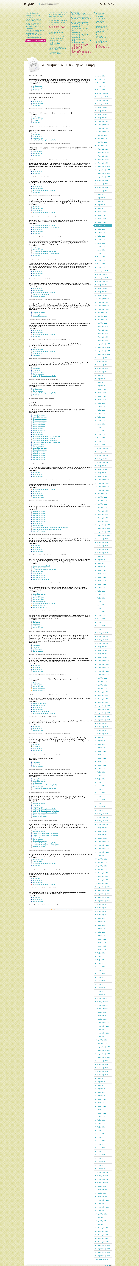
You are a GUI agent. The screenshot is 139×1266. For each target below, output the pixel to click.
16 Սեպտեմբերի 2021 (102, 894)
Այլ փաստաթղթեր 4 (39, 430)
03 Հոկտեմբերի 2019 (102, 1242)
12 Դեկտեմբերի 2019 (102, 1207)
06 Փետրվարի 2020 (101, 1182)
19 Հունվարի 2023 (101, 650)
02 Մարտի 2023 (100, 629)
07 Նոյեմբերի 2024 (101, 323)
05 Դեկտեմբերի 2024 (102, 309)
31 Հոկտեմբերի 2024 (102, 326)
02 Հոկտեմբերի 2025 (102, 163)
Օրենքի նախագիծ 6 (39, 459)
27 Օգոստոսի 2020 (101, 1061)
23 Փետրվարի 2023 (101, 633)
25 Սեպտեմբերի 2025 (102, 166)
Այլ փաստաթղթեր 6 (39, 423)
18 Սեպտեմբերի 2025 (102, 170)
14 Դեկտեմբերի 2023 (102, 486)
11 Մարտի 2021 (100, 991)
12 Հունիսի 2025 (100, 218)
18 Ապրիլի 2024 (100, 424)
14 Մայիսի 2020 (100, 1123)
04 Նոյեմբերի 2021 (101, 869)
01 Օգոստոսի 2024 (101, 372)
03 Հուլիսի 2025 (100, 208)
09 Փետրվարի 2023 (101, 640)
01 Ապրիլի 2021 (100, 981)
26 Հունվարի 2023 (101, 647)
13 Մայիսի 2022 (100, 775)
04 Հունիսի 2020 (100, 1113)
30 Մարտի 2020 (100, 1151)
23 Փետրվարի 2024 (101, 452)
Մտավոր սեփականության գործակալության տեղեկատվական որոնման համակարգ (81, 24)
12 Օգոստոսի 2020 (101, 1071)
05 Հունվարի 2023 (101, 657)
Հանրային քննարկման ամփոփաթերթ (46, 227)
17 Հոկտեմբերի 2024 (102, 333)
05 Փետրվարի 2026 (101, 104)
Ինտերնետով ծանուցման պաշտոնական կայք (102, 36)
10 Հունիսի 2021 (100, 946)
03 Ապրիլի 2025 (100, 253)
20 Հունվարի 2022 (101, 831)
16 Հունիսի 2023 (100, 577)
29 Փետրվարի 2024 (101, 448)
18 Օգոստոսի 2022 (101, 727)
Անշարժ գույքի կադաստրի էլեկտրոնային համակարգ (100, 20)
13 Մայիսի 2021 (100, 960)
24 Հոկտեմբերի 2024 (102, 330)
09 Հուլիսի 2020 (100, 1092)
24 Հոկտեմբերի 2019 (102, 1231)
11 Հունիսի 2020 (100, 1109)
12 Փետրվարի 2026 (101, 100)
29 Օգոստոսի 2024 (101, 358)
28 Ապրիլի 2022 (100, 782)
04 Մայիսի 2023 (100, 598)
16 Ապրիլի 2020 (100, 1137)
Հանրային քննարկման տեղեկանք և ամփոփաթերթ (50, 527)
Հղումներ (111, 3)
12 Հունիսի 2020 (100, 1106)
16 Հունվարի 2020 (101, 1193)
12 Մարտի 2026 (100, 86)
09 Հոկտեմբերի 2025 (102, 159)
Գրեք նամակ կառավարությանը (32, 12)
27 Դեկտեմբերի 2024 (102, 298)
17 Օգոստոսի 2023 (101, 546)
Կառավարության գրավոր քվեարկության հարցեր (57, 27)
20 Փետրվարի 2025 (101, 274)
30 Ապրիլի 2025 (100, 239)
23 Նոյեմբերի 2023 (101, 497)
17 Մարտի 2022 (100, 803)
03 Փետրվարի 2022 (101, 824)
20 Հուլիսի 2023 (100, 559)
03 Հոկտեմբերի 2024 (102, 340)
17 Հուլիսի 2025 (100, 201)
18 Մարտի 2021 (100, 988)
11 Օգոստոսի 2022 (101, 730)
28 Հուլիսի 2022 (100, 737)
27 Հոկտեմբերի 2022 (102, 692)
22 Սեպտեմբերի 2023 (102, 528)
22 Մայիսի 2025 (100, 229)
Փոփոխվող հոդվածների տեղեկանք (45, 785)
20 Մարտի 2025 (100, 260)
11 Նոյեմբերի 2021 (101, 866)
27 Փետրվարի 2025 (101, 271)
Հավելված (36, 120)
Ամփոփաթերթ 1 (38, 372)
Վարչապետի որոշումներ (57, 14)
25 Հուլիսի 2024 (100, 375)
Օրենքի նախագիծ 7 (39, 455)
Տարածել (107, 1265)
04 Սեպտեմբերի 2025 (102, 177)
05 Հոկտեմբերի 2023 (102, 521)
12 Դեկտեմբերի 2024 (102, 305)
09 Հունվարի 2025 (101, 295)
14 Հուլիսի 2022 (100, 744)
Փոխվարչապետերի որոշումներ (55, 17)
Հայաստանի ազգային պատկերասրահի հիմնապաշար (103, 26)
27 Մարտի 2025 (100, 257)
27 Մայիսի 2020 (100, 1116)
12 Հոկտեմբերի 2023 (102, 518)
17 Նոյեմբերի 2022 (101, 681)
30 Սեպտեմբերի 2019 (102, 1245)
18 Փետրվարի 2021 (101, 1001)
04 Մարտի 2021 (100, 995)
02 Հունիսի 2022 (100, 765)
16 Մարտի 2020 (100, 1162)
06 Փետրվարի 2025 (101, 281)
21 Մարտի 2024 (100, 438)
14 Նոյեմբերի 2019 (101, 1221)
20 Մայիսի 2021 (100, 956)
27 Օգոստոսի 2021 (101, 904)
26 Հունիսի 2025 (100, 211)
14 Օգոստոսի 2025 (101, 187)
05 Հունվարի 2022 (101, 838)
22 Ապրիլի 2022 (100, 786)
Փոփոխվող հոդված (39, 601)
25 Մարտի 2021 (100, 984)
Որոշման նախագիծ (40, 316)
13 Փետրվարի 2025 (101, 278)
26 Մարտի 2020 (100, 1155)
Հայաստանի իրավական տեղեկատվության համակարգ (80, 36)
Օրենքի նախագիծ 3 (39, 453)
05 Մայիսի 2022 (100, 779)
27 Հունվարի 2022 (101, 827)
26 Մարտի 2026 (100, 79)
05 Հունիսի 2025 (100, 222)
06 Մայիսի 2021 (100, 963)
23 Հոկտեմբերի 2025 (102, 152)
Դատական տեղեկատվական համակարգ (101, 41)
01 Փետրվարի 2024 (101, 462)
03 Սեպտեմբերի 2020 (102, 1057)
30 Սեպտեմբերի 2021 (102, 887)
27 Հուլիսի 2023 (100, 556)
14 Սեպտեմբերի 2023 (102, 532)
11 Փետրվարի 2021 (101, 1005)
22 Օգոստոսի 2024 (101, 361)
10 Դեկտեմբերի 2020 (102, 1033)
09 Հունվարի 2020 (101, 1196)
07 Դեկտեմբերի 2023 (102, 490)
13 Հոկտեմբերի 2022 (102, 699)
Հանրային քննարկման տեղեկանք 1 (45, 438)
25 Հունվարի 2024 (101, 466)
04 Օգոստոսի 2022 (101, 734)
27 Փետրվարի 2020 (101, 1172)
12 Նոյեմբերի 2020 (101, 1043)
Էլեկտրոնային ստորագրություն (36, 40)
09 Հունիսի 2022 (100, 761)
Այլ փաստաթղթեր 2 (39, 421)
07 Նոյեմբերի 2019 (101, 1224)
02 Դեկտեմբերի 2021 (102, 855)
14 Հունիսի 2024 (100, 396)
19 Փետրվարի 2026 (101, 97)
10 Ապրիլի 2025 (100, 250)
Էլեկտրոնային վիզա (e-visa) (80, 28)
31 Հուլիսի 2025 (100, 194)
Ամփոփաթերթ (38, 88)
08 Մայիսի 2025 (100, 236)
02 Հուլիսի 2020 (100, 1095)
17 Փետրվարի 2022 (101, 817)
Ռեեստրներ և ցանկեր (56, 38)
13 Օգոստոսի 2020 (101, 1068)
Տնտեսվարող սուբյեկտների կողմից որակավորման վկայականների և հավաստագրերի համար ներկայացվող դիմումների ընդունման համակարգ (35, 34)
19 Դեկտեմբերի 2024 (102, 302)
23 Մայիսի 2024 (100, 406)
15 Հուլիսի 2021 (100, 925)
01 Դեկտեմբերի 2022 (102, 674)
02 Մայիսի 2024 (100, 417)
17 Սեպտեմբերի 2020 (102, 1050)
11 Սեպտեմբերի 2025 (102, 173)
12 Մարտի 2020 (100, 1165)
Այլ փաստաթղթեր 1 (39, 419)
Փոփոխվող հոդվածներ (41, 294)
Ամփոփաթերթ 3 (38, 446)
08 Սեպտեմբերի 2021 (102, 897)
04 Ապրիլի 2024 (100, 431)
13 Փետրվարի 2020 (101, 1179)
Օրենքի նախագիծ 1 (39, 452)
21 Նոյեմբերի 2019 (101, 1217)
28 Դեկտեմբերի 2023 (102, 479)
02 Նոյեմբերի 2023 (101, 507)
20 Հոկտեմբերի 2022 (102, 695)
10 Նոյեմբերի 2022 (101, 685)
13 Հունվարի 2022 (101, 834)
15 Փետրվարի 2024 (101, 455)
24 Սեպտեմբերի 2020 (102, 1047)
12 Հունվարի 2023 (101, 653)
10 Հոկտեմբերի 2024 (102, 337)
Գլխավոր (103, 3)
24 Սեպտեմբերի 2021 (102, 890)
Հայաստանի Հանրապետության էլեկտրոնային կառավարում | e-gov (41, 4)
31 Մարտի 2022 (100, 796)
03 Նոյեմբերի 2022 (101, 688)
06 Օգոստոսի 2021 (101, 914)
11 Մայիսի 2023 (100, 594)
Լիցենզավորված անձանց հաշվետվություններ (34, 23)
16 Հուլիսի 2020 (100, 1085)
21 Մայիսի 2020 (100, 1120)
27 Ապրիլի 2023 (100, 601)
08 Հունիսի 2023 (100, 580)
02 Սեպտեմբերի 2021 (102, 901)
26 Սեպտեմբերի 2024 (102, 344)
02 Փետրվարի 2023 (101, 643)
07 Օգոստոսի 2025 (101, 191)
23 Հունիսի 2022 (100, 754)
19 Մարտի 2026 (100, 83)
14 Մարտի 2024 (100, 441)
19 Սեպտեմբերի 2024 (102, 347)
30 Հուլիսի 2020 (100, 1078)
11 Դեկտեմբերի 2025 (102, 128)
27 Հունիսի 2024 (100, 389)
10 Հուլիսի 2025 (100, 205)
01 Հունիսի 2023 (100, 584)
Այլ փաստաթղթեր (39, 605)
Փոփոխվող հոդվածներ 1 (41, 579)
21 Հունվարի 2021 (101, 1015)
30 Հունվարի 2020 (101, 1186)
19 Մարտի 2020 (100, 1158)
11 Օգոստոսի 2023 (101, 549)
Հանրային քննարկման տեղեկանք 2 (45, 440)
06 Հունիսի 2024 (100, 399)
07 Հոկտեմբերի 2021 (102, 883)
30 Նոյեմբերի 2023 (101, 493)
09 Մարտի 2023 (100, 626)
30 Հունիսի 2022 (100, 751)
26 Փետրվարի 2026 (101, 93)
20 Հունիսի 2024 (100, 392)
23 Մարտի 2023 (100, 619)
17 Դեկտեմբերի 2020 (102, 1029)
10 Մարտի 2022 (100, 807)
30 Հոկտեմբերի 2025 (102, 149)
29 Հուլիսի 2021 (100, 918)
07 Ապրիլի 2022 (100, 793)
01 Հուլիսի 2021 (100, 935)
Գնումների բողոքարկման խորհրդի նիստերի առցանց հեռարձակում (58, 48)
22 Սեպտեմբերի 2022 (102, 709)
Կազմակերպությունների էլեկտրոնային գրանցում (103, 31)
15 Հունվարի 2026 (101, 114)
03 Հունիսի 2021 (100, 949)
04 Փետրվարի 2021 (101, 1008)
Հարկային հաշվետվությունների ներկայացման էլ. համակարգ (81, 13)
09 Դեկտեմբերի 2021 (102, 852)
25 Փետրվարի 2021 (101, 998)
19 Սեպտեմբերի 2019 (102, 1252)
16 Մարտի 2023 (100, 622)
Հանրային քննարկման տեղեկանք (44, 140)
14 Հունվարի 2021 (101, 1019)
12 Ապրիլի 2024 (100, 427)
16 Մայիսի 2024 (100, 410)
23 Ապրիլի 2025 (100, 243)
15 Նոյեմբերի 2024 (101, 319)
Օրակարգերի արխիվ (102, 1259)
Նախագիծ (36, 89)
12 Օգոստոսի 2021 (101, 911)
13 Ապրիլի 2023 (100, 608)
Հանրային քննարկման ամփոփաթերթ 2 (46, 442)
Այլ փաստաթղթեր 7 (39, 424)
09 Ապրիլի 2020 (100, 1144)
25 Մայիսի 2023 (100, 587)
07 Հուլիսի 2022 (100, 747)
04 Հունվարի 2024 (101, 476)
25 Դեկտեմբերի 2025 (102, 121)
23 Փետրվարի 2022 (101, 814)
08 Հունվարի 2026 (101, 118)
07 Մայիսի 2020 (100, 1127)
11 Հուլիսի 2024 (100, 382)
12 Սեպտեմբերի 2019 (102, 1256)
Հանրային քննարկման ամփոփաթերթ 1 (46, 436)
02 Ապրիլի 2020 (100, 1148)
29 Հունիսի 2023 (100, 570)
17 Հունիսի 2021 (100, 942)
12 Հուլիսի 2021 (100, 928)
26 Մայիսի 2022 (100, 768)
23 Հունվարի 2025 (101, 288)
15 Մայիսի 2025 (100, 232)
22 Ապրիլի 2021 (100, 970)
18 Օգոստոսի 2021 (101, 908)
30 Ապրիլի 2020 (100, 1130)
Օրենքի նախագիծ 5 (39, 417)
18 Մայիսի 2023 (100, 591)
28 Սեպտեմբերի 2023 (102, 525)
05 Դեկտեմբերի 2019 (102, 1210)
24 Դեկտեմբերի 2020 (102, 1026)
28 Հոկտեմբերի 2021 (102, 873)
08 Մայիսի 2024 (100, 413)
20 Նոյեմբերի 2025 (101, 138)
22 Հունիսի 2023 (100, 573)
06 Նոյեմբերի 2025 (101, 145)
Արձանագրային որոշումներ (58, 20)
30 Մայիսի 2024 (100, 403)
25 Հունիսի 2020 (100, 1099)
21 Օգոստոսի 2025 (101, 184)
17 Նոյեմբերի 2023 (101, 500)
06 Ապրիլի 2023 (100, 612)
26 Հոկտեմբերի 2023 (102, 511)
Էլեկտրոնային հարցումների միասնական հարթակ (102, 46)
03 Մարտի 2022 (100, 810)
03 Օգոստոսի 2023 (101, 553)
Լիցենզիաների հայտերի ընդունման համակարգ (34, 20)
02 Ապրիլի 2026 (100, 76)
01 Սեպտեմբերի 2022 (102, 720)
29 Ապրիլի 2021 (100, 967)
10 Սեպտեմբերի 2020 (102, 1054)
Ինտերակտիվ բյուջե (55, 30)
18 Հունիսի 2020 (100, 1102)
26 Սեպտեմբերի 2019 (102, 1249)
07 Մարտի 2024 (100, 445)
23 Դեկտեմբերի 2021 (102, 845)
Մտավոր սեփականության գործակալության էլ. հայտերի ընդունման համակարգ (81, 18)
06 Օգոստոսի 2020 (101, 1075)
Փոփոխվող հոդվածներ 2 (41, 566)
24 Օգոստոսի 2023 (101, 542)
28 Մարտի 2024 (100, 434)
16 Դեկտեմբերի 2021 (102, 848)
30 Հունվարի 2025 (101, 285)
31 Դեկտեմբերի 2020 (102, 1022)
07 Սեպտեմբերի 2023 (102, 535)
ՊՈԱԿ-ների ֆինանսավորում (58, 36)
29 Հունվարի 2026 (101, 107)
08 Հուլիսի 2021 (100, 932)
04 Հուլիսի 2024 (100, 385)
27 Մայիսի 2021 (100, 953)
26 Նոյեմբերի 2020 (101, 1040)
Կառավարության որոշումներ (58, 12)
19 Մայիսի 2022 (100, 772)
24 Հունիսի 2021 (100, 939)
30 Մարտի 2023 (100, 615)
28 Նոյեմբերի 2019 (101, 1214)
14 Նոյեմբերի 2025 (101, 142)
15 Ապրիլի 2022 (100, 789)
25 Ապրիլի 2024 (100, 420)
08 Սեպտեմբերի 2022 (102, 716)
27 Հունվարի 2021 (101, 1012)
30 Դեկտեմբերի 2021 (102, 841)
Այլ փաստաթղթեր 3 (39, 428)
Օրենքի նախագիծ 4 (39, 415)
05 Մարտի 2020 (100, 1169)
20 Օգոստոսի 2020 (101, 1064)
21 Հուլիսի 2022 (100, 740)
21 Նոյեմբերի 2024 (101, 316)
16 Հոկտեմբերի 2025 (102, 156)
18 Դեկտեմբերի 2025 (102, 124)
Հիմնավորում (37, 86)
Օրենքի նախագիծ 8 (39, 457)
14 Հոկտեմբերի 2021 (102, 880)
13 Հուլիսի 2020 (100, 1088)
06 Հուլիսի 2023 (100, 566)
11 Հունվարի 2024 (101, 472)
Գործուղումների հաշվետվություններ (55, 52)
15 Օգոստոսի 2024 (101, 365)
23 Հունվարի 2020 (101, 1189)
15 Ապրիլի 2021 (100, 974)
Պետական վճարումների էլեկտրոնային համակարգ (100, 14)
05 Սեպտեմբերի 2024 (102, 354)
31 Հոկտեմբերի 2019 (102, 1228)
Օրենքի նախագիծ (39, 296)
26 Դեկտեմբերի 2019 (102, 1200)
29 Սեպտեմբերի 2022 (102, 706)
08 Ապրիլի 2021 (100, 977)
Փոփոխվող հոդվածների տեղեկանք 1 (45, 833)
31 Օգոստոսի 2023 (101, 539)
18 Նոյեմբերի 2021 (101, 862)
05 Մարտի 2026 (100, 90)
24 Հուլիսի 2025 (100, 198)
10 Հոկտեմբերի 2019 (102, 1238)
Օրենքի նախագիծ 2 (39, 448)
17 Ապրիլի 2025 (100, 246)
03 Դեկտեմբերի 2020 (102, 1036)
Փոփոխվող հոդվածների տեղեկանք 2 (45, 835)
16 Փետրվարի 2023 (101, 636)
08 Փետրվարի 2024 (101, 459)
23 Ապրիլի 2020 (100, 1134)
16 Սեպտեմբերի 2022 (102, 713)
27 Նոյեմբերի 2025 (101, 135)
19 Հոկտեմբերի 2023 (102, 514)
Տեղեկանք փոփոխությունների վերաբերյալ (47, 529)
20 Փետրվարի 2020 (101, 1175)
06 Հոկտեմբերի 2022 (102, 702)
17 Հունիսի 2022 (100, 758)
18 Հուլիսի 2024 (100, 379)
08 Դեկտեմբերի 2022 (102, 671)
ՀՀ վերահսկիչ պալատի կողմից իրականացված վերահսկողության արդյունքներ (56, 42)
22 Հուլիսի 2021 (100, 921)
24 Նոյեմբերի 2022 (101, 678)
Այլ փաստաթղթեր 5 (39, 426)
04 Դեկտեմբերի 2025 (102, 131)
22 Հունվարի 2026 (101, 111)
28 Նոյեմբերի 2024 (101, 312)
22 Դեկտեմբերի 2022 (102, 664)
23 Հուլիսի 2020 (100, 1082)
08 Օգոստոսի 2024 (101, 368)
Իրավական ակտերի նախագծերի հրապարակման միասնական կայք (81, 41)
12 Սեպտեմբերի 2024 (102, 351)
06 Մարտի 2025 (100, 267)
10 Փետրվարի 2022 (101, 821)
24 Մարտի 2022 (100, 800)
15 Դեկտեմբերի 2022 (102, 667)
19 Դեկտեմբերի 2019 (102, 1203)
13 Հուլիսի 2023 (100, 563)
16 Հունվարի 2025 (101, 292)
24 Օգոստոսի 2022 (101, 723)
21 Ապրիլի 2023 (100, 605)
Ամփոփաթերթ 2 (38, 374)
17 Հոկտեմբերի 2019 (102, 1235)
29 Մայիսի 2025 (100, 225)
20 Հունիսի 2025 (100, 215)
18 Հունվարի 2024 (101, 469)
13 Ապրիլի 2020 (100, 1141)
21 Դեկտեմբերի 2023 (102, 483)
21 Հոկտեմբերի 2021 (102, 876)
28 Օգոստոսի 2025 (101, 180)
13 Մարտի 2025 (100, 264)
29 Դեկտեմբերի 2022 (102, 660)
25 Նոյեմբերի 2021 (101, 859)
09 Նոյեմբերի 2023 (101, 504)
